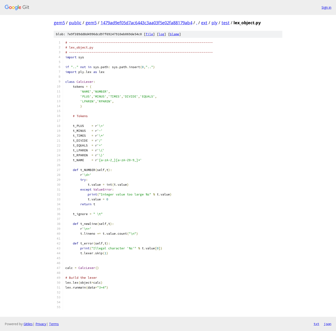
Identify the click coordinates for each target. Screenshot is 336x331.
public (75, 22)
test (225, 22)
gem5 (59, 22)
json (327, 324)
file (149, 34)
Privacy (40, 324)
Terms (54, 324)
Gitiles (28, 324)
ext (204, 22)
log (161, 34)
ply (214, 22)
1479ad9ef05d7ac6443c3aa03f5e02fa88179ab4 (146, 22)
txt (316, 324)
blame (174, 34)
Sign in (326, 7)
